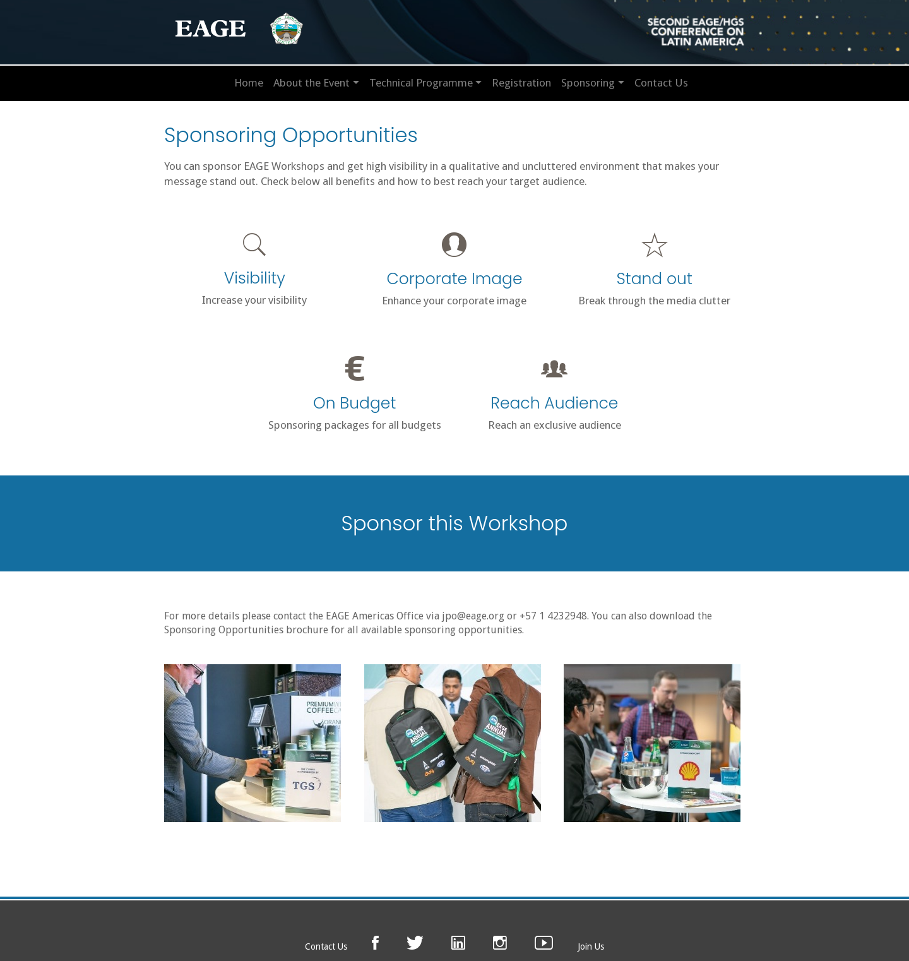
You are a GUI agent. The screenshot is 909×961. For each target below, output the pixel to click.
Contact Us (661, 82)
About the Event (311, 82)
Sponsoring (588, 82)
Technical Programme (421, 82)
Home (248, 82)
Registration (521, 82)
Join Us (591, 946)
